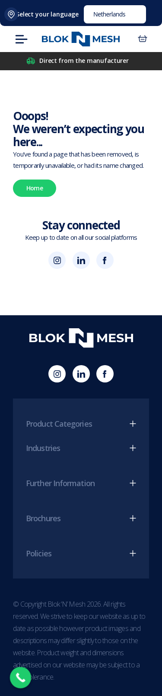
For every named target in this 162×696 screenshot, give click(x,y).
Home (34, 188)
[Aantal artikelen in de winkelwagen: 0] (142, 39)
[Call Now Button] (21, 678)
